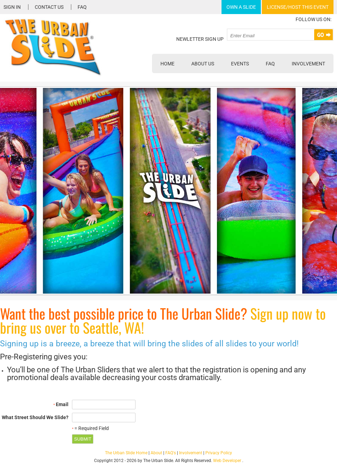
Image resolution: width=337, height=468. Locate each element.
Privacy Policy (218, 452)
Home (167, 63)
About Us (202, 63)
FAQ (82, 7)
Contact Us (49, 7)
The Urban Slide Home (126, 452)
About (156, 452)
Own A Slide (241, 7)
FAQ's (170, 452)
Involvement (308, 63)
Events (240, 63)
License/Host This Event (298, 7)
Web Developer (227, 460)
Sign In (12, 7)
